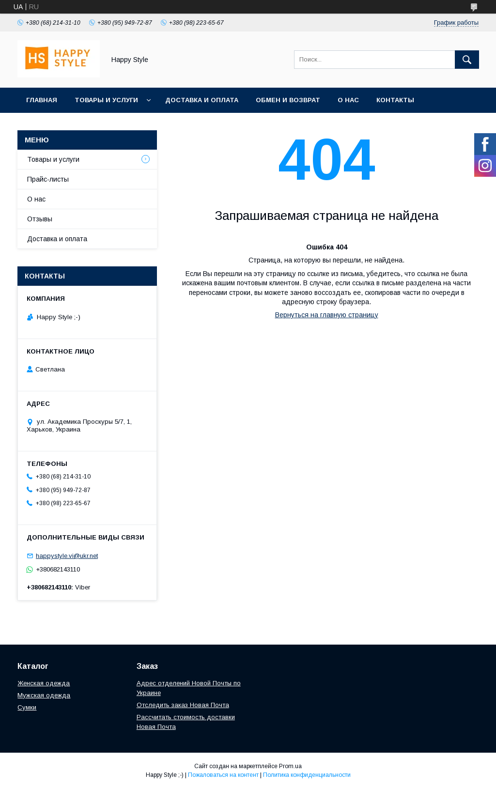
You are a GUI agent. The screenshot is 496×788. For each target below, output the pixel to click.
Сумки (26, 707)
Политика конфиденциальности (307, 775)
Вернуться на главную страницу (326, 315)
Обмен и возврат (288, 100)
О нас (348, 100)
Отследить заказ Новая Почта (183, 705)
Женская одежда (43, 683)
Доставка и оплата (201, 100)
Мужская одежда (43, 695)
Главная (41, 100)
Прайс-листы (48, 179)
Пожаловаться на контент (223, 775)
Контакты (395, 100)
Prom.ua (290, 766)
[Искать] (467, 59)
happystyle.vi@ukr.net (67, 555)
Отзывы (39, 219)
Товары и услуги (106, 100)
